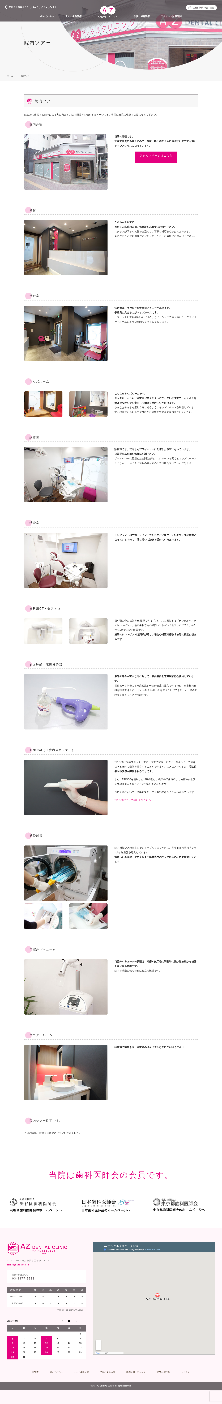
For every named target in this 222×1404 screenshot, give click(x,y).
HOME (35, 1372)
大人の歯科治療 (73, 16)
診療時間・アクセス (136, 1372)
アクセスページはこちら (156, 155)
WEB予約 (203, 7)
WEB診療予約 (163, 1372)
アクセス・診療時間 (171, 16)
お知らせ (185, 1372)
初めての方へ (47, 16)
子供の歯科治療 (142, 16)
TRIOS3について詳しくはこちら (132, 800)
